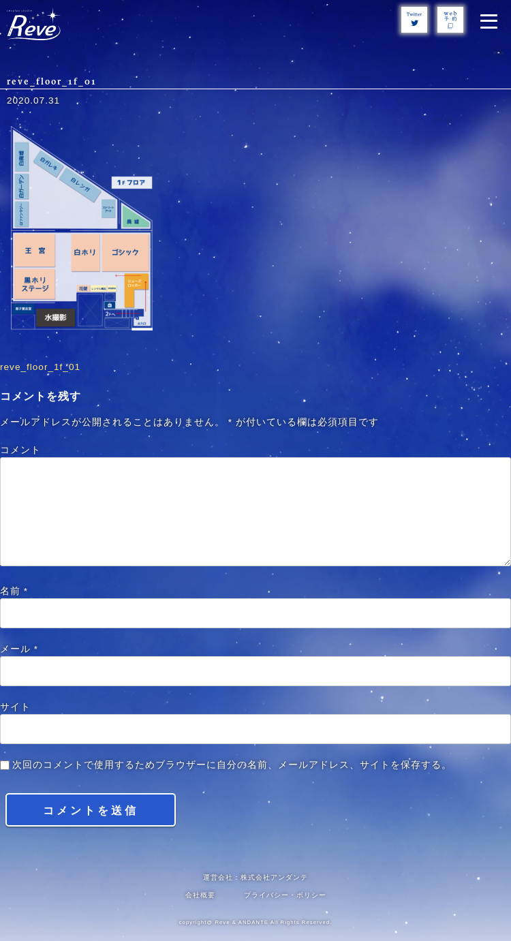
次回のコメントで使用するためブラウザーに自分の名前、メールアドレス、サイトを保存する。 (232, 765)
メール (19, 649)
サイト (15, 707)
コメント (20, 450)
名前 (14, 591)
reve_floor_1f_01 (40, 367)
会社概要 (200, 895)
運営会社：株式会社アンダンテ (255, 877)
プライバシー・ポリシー (285, 895)
